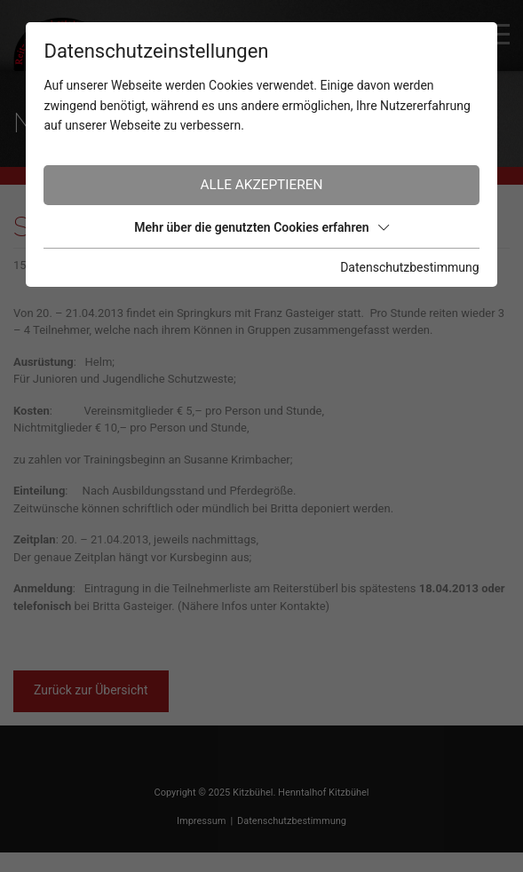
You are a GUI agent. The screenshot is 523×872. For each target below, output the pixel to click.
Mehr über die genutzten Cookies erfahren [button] (261, 227)
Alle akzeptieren (262, 185)
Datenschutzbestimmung (409, 267)
